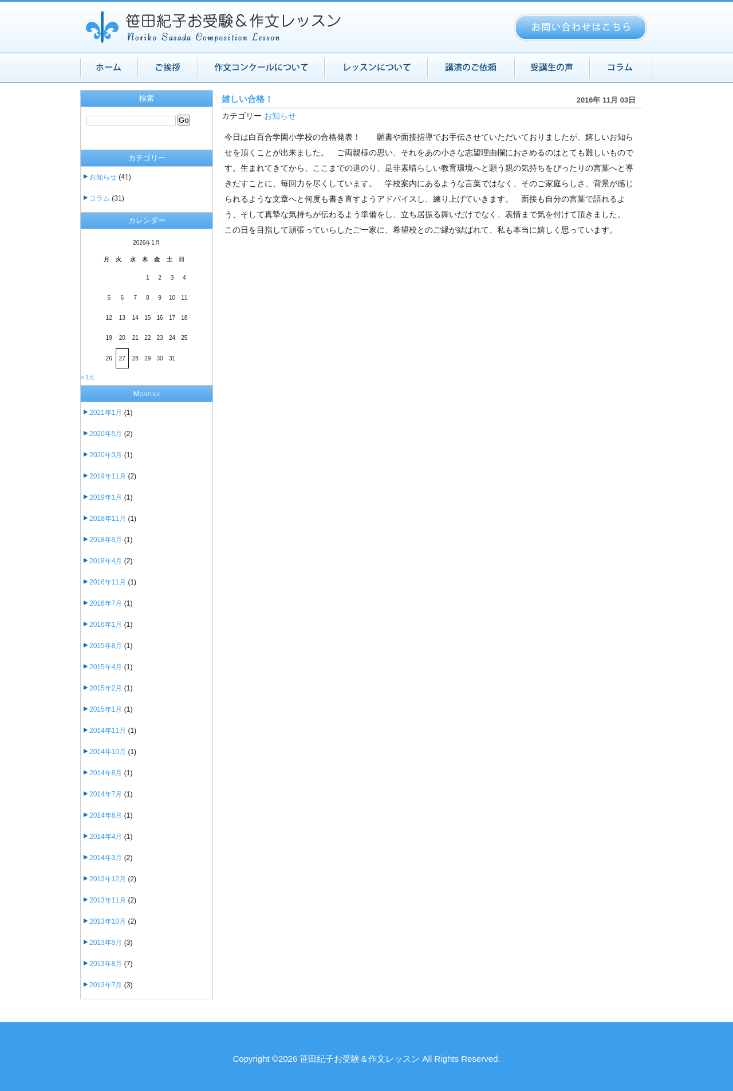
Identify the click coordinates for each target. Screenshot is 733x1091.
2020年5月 (105, 434)
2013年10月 (107, 921)
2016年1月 (105, 625)
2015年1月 (105, 709)
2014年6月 (105, 815)
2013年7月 (105, 985)
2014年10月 (107, 752)
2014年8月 (105, 773)
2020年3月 (105, 455)
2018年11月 (107, 519)
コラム (99, 198)
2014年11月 (107, 731)
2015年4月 (105, 667)
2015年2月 (105, 688)
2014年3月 (105, 858)
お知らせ (280, 116)
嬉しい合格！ (247, 99)
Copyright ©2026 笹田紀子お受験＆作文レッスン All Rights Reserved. (366, 1058)
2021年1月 (105, 413)
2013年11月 (107, 900)
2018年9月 (105, 540)
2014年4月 (105, 837)
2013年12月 (107, 879)
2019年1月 (105, 497)
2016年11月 (107, 582)
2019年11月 (107, 476)
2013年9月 (105, 943)
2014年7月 (105, 794)
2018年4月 (105, 561)
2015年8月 (105, 646)
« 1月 (87, 377)
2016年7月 (105, 603)
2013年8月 (105, 964)
